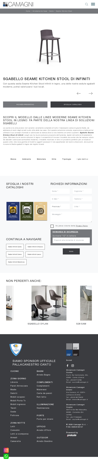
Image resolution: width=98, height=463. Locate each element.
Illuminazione (43, 408)
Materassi (42, 390)
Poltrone (14, 415)
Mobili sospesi (17, 397)
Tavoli (13, 408)
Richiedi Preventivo (25, 104)
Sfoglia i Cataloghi (73, 104)
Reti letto (41, 397)
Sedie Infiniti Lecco (34, 254)
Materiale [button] (41, 159)
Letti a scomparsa (19, 434)
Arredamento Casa (40, 11)
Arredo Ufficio (44, 430)
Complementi (43, 386)
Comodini (15, 430)
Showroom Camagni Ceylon (76, 409)
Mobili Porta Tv (18, 401)
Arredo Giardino (45, 441)
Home (28, 11)
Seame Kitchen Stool (64, 11)
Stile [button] (54, 159)
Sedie (51, 11)
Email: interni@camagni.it (77, 399)
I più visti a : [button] (83, 159)
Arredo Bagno (43, 375)
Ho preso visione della (72, 226)
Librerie (14, 382)
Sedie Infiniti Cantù (15, 246)
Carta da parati (44, 393)
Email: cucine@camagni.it (77, 382)
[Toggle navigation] (93, 4)
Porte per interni (45, 419)
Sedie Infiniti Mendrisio (16, 262)
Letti (12, 426)
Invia (71, 251)
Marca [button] (13, 159)
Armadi (13, 438)
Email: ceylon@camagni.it (77, 419)
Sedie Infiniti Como (15, 254)
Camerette (15, 441)
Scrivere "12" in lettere (64, 236)
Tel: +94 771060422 (74, 417)
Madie (13, 390)
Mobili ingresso (18, 404)
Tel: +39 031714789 (74, 380)
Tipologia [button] (66, 159)
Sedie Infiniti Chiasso (35, 246)
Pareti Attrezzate (19, 386)
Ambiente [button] (26, 159)
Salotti (13, 393)
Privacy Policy (82, 226)
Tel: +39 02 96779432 (74, 397)
